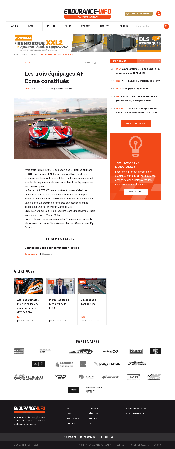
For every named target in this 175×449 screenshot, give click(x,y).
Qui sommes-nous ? (136, 413)
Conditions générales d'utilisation (95, 445)
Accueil (17, 54)
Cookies (157, 445)
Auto (20, 26)
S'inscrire (47, 254)
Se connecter (31, 254)
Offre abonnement (138, 13)
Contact (121, 445)
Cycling (54, 26)
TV (90, 423)
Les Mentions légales (139, 445)
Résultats (103, 26)
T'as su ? (85, 26)
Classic (37, 26)
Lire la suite (136, 191)
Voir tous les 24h (135, 123)
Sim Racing (73, 418)
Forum (69, 26)
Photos (120, 26)
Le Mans (32, 54)
